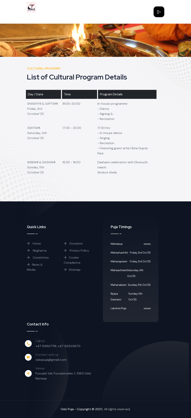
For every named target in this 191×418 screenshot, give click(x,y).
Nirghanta (37, 250)
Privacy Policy (76, 250)
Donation (73, 243)
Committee (38, 257)
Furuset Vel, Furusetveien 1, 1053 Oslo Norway (63, 375)
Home (34, 243)
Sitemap (72, 270)
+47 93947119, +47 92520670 (57, 346)
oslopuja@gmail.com (50, 360)
